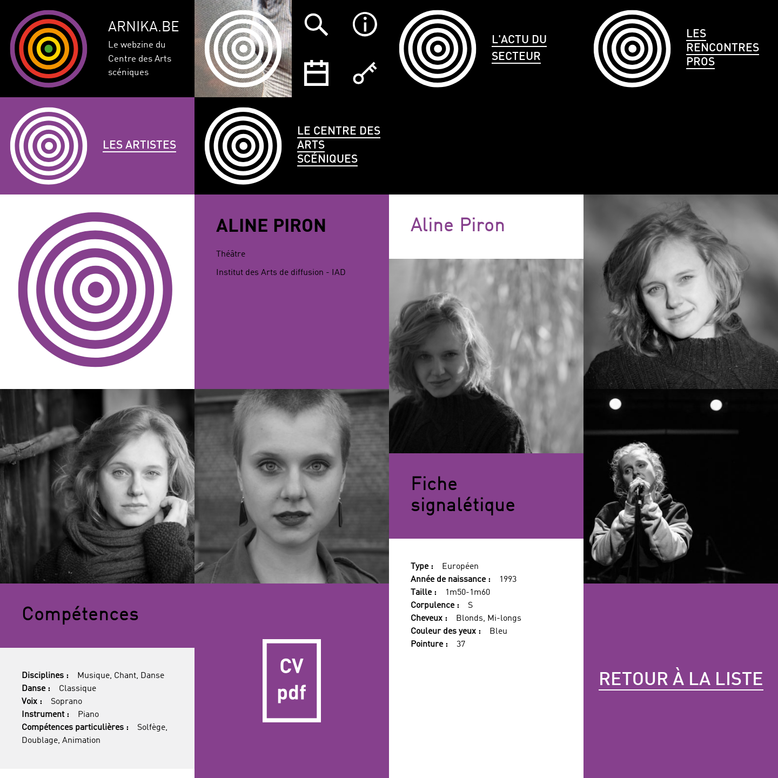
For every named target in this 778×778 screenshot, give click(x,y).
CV (291, 681)
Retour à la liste (681, 680)
